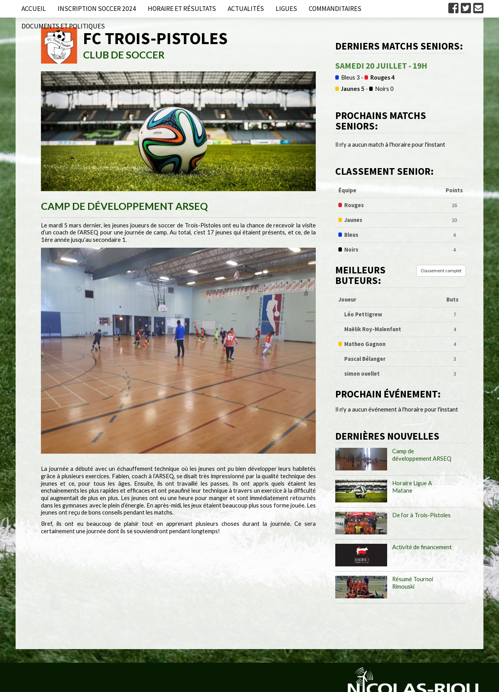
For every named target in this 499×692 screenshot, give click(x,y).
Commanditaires (335, 8)
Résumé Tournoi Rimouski (412, 583)
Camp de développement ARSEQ (421, 455)
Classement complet (441, 270)
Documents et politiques (63, 26)
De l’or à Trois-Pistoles (421, 515)
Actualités (246, 8)
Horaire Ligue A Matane (412, 487)
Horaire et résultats (182, 8)
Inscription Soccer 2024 (97, 8)
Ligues (286, 8)
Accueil (33, 8)
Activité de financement (422, 547)
